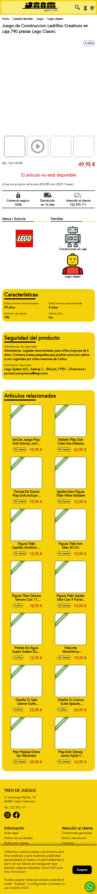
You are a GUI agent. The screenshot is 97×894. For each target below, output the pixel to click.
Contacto (68, 843)
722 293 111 (17, 808)
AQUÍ (25, 888)
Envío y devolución (74, 838)
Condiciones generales (77, 833)
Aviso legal (11, 833)
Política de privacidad (18, 838)
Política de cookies (16, 843)
